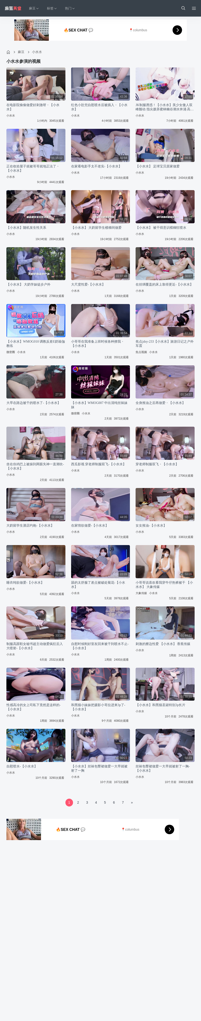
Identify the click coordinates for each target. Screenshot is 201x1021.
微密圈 (10, 352)
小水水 (37, 52)
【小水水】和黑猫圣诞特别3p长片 (160, 705)
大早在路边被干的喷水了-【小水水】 (33, 403)
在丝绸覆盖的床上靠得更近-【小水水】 (164, 284)
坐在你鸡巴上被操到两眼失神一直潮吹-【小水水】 (35, 466)
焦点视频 (141, 352)
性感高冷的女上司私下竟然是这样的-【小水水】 (33, 707)
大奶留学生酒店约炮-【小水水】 (30, 525)
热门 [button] (70, 8)
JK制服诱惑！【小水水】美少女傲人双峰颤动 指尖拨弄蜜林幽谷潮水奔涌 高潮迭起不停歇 (165, 107)
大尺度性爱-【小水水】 (88, 284)
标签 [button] (52, 8)
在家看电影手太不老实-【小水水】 (96, 166)
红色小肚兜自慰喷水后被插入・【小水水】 (99, 107)
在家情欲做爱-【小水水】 (90, 525)
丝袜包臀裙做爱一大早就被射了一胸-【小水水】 (163, 768)
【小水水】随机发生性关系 (26, 227)
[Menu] (194, 8)
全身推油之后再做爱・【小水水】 (160, 403)
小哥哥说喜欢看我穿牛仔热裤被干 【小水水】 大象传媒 (164, 585)
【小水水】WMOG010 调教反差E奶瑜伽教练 (35, 344)
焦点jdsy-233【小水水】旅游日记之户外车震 (165, 344)
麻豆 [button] (34, 8)
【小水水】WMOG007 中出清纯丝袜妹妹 (99, 405)
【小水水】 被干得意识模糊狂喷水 (161, 227)
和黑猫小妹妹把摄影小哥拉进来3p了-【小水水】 (98, 707)
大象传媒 (141, 593)
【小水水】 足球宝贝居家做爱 (158, 166)
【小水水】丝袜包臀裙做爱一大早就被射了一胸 (99, 768)
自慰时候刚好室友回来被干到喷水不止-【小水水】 (100, 646)
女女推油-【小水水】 (151, 525)
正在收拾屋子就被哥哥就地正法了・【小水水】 (32, 168)
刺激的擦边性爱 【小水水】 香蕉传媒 (163, 644)
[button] (183, 8)
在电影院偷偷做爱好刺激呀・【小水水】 (32, 107)
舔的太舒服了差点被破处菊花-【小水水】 (98, 585)
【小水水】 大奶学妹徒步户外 (28, 284)
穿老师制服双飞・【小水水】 (157, 464)
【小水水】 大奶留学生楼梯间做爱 (96, 227)
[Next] (132, 802)
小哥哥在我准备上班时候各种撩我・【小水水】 (97, 344)
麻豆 (21, 52)
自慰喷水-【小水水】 (21, 766)
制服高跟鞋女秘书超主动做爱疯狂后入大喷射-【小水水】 (34, 646)
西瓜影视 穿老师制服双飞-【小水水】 (98, 464)
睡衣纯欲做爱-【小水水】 (25, 582)
